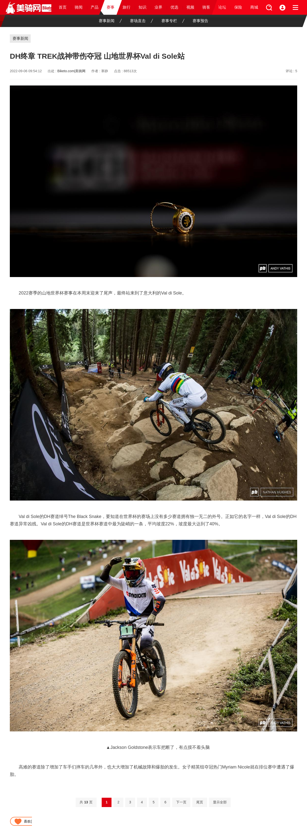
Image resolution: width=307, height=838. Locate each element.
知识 (142, 7)
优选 (174, 7)
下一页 (181, 802)
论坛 (222, 7)
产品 (94, 7)
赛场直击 (141, 21)
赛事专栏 (172, 21)
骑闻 (79, 7)
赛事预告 (200, 21)
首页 (63, 7)
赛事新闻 (110, 21)
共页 (86, 802)
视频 (190, 7)
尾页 (199, 802)
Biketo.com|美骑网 (71, 71)
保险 (238, 7)
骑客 (206, 7)
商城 (254, 7)
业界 (158, 7)
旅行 (126, 7)
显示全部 (220, 802)
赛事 (110, 7)
